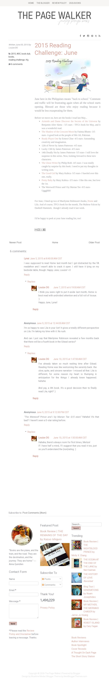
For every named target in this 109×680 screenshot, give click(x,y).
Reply (27, 274)
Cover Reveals (78, 648)
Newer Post (15, 242)
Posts (46, 579)
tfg (27, 60)
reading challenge (17, 60)
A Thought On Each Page (83, 652)
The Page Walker (53, 673)
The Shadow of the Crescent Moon (58, 131)
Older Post (94, 242)
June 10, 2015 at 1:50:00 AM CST (70, 437)
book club (26, 54)
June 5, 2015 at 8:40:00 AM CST (46, 258)
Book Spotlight (78, 645)
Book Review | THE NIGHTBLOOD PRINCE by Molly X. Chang (84, 548)
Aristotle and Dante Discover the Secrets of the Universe (69, 121)
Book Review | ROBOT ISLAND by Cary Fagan (91, 623)
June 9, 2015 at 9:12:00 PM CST (53, 412)
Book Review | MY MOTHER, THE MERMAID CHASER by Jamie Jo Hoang (85, 608)
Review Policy (59, 3)
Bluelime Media (38, 676)
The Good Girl (48, 173)
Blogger (76, 673)
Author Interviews (80, 641)
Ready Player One (50, 138)
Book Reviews (78, 637)
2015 (13, 54)
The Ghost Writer (50, 163)
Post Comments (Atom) (34, 512)
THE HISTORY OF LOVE (90, 577)
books (11, 57)
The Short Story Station (83, 656)
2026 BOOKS (75, 3)
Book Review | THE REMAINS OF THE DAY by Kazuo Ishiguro (54, 535)
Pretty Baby (47, 180)
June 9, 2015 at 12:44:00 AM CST (53, 323)
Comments (48, 584)
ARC (19, 54)
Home (31, 3)
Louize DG (43, 287)
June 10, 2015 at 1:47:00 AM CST (70, 359)
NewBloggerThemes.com (75, 676)
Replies (31, 281)
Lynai (26, 258)
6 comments (17, 64)
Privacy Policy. (47, 607)
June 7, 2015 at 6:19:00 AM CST (69, 287)
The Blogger (43, 3)
